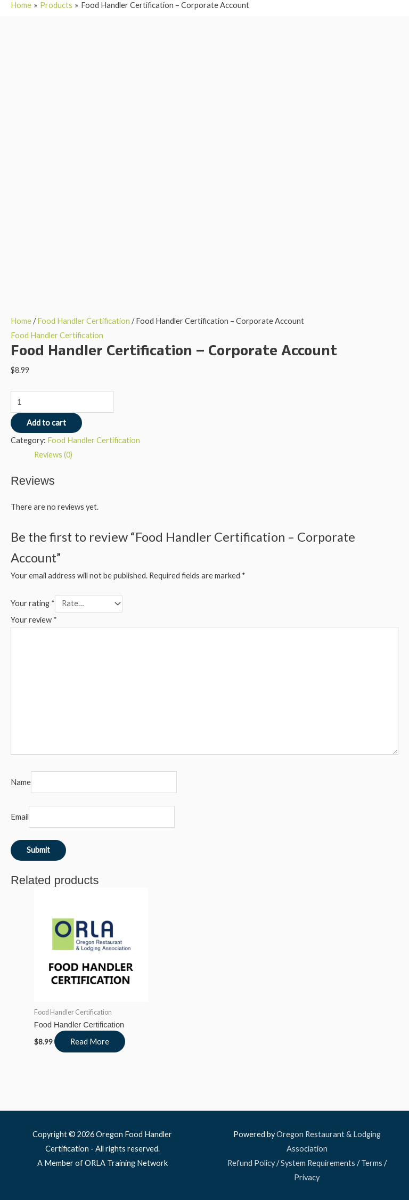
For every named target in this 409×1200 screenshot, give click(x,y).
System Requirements (318, 1163)
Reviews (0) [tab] (53, 454)
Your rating (33, 603)
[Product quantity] (62, 402)
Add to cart (46, 422)
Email (20, 816)
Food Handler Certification (83, 320)
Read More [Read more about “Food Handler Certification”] (89, 1041)
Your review (34, 619)
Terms (371, 1163)
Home (21, 320)
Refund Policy (251, 1163)
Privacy (307, 1177)
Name (21, 782)
